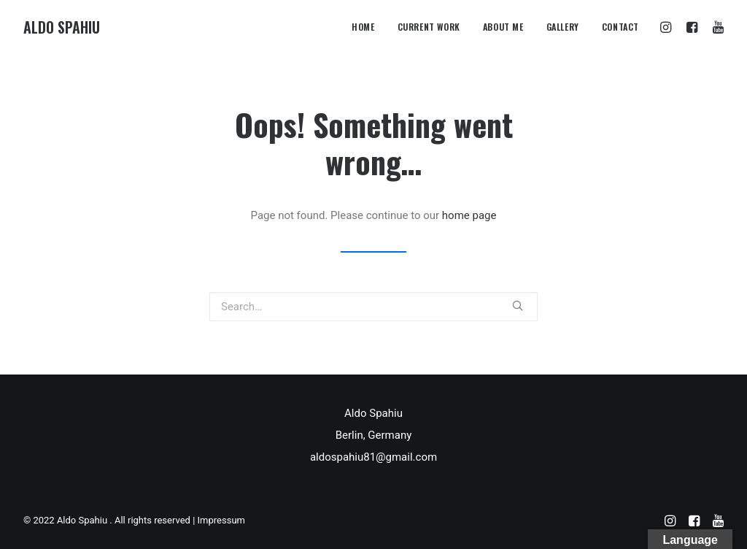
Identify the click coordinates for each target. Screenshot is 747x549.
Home (363, 26)
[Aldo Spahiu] (61, 27)
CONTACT (620, 26)
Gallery (562, 26)
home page (469, 215)
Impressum (221, 520)
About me (503, 26)
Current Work (429, 26)
